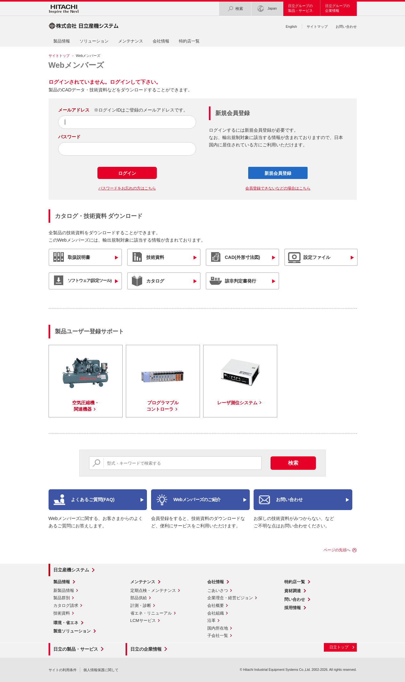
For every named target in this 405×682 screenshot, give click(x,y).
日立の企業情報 (146, 649)
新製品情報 (63, 590)
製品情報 (61, 41)
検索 (235, 8)
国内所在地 (217, 628)
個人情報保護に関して (100, 670)
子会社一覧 (217, 635)
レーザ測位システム (237, 402)
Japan (267, 8)
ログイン (127, 173)
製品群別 (61, 597)
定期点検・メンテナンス (153, 590)
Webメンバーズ (76, 65)
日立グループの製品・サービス (300, 8)
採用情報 (292, 607)
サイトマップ (317, 26)
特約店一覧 (189, 41)
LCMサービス (143, 620)
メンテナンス (130, 41)
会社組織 (215, 613)
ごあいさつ (217, 590)
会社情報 (161, 41)
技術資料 (61, 613)
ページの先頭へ (337, 550)
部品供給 (138, 597)
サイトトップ (59, 56)
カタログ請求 (65, 605)
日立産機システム (71, 569)
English (291, 26)
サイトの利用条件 (63, 670)
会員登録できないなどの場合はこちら (277, 188)
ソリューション (94, 41)
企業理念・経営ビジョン (230, 597)
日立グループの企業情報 (337, 8)
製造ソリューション (72, 631)
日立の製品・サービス (75, 649)
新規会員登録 (277, 173)
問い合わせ (294, 599)
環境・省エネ (65, 622)
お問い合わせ (346, 26)
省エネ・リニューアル (151, 613)
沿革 (211, 620)
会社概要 (215, 605)
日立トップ (338, 647)
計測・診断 (140, 605)
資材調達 (292, 590)
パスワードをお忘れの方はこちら (127, 188)
